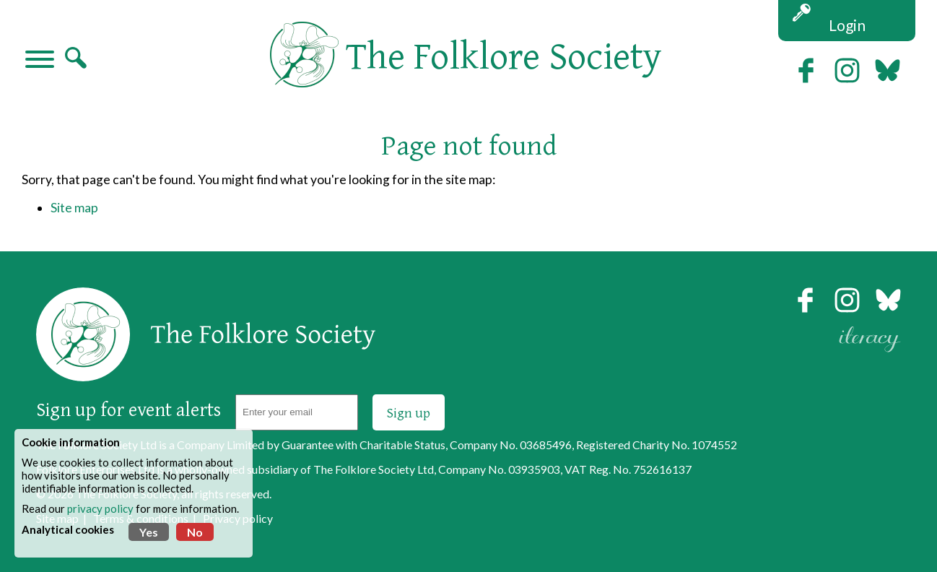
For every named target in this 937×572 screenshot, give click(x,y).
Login (847, 25)
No (195, 532)
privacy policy (100, 508)
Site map (74, 207)
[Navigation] (40, 60)
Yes (148, 532)
